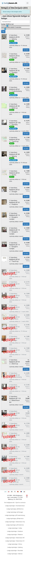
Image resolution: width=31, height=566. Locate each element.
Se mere (26, 50)
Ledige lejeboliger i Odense (14, 553)
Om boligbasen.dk (9, 502)
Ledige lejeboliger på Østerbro (14, 509)
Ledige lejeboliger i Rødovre (15, 534)
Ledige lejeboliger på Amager (15, 512)
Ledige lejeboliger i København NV (14, 537)
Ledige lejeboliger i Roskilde (15, 550)
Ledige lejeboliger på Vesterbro (15, 525)
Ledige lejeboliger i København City (15, 521)
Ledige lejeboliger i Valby (15, 528)
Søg (3, 31)
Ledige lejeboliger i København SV (14, 541)
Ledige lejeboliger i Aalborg (15, 547)
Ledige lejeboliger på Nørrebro (15, 518)
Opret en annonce (21, 502)
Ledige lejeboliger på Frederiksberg (15, 515)
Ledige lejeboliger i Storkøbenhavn (15, 505)
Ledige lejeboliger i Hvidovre (15, 531)
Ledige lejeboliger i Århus (15, 544)
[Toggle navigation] (27, 3)
